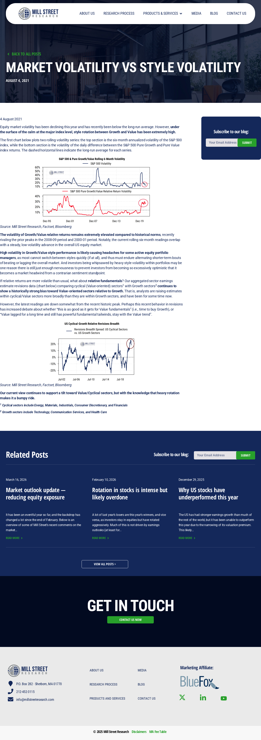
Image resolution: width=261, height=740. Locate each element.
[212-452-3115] (10, 691)
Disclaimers (139, 731)
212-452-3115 (25, 692)
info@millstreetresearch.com (35, 699)
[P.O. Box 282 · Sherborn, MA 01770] (10, 683)
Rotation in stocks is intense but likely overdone (129, 493)
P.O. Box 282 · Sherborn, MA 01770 (39, 684)
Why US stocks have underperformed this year (208, 493)
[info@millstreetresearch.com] (10, 699)
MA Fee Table (157, 731)
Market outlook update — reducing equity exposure (36, 493)
